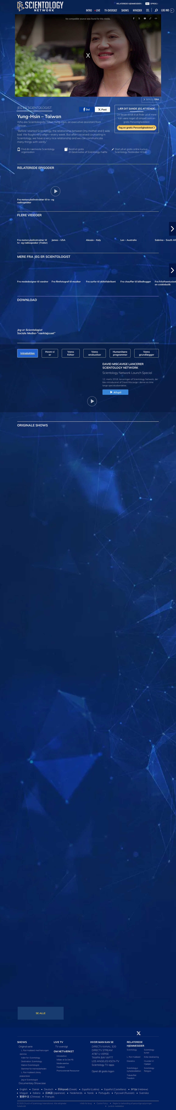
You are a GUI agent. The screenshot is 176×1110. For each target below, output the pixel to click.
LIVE (98, 10)
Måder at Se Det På (65, 1059)
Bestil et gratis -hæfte (88, 150)
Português (104, 1092)
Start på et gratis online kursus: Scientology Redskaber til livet (131, 150)
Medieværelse (63, 1063)
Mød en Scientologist (30, 1065)
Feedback (61, 1067)
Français (49, 1096)
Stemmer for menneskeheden (33, 1068)
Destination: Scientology (31, 1061)
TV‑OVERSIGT (110, 10)
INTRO (89, 10)
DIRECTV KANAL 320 (104, 1046)
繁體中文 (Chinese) (30, 1096)
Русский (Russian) (124, 1092)
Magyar (24, 1092)
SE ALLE (41, 1013)
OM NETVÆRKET (64, 1051)
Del (86, 109)
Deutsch (48, 1089)
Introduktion (62, 1056)
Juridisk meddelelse (116, 1106)
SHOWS (125, 10)
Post (102, 109)
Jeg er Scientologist (29, 1079)
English (23, 1089)
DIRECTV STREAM (102, 1050)
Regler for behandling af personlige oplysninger (132, 1103)
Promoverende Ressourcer (68, 1070)
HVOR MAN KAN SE (102, 1042)
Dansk (35, 1089)
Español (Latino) (90, 1089)
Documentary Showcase (32, 1083)
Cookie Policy (102, 1103)
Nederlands (76, 1092)
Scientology (132, 1049)
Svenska (144, 1092)
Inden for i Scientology (30, 1057)
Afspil (115, 392)
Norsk (90, 1092)
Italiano (36, 1092)
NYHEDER (137, 10)
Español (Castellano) (115, 1089)
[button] (172, 229)
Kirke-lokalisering (151, 1057)
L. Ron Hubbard (133, 1057)
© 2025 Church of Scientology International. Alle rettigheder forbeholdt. (41, 1104)
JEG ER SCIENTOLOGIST (34, 108)
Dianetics (131, 1061)
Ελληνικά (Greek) (67, 1089)
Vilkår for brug (86, 1103)
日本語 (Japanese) (55, 1092)
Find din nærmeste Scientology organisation (38, 150)
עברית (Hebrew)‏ (139, 1089)
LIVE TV (58, 1042)
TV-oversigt (61, 1046)
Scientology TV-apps (103, 1064)
